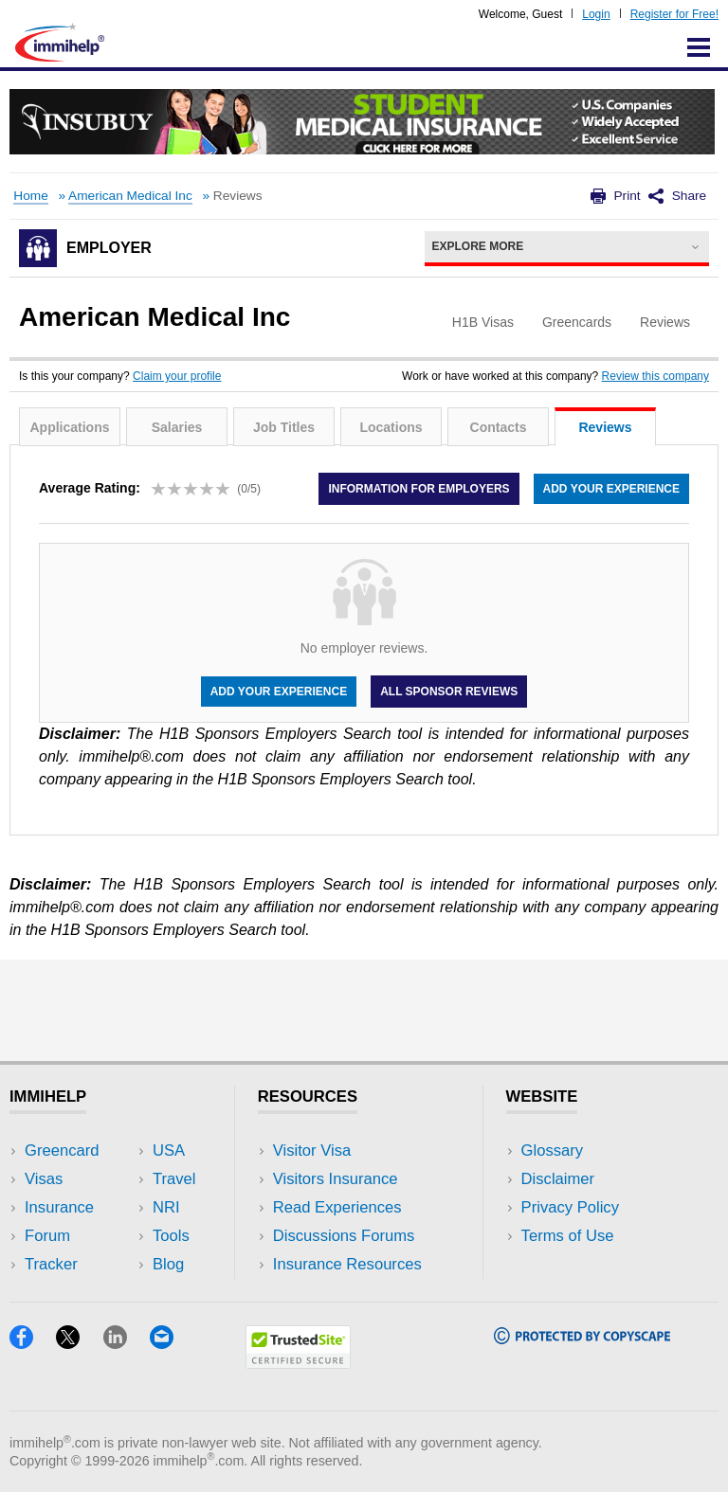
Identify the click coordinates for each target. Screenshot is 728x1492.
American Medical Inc (130, 196)
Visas (44, 1179)
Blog (168, 1264)
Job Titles (284, 427)
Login (596, 14)
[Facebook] (32, 1343)
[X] (79, 1343)
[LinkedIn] (126, 1343)
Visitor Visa (312, 1150)
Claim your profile (177, 376)
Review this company (655, 376)
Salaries (177, 427)
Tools (171, 1236)
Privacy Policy (570, 1207)
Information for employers (418, 488)
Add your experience (611, 488)
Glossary (552, 1150)
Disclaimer (558, 1179)
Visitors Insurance (335, 1179)
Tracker (51, 1264)
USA (169, 1150)
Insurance (59, 1207)
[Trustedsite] (298, 1363)
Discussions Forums (344, 1236)
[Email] (170, 1343)
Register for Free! (674, 14)
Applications (69, 427)
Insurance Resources (347, 1264)
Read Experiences (337, 1207)
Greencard (62, 1150)
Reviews (604, 427)
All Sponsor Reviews (449, 691)
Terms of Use (567, 1236)
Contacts (498, 427)
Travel (174, 1179)
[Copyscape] (582, 1338)
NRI (166, 1207)
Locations (390, 427)
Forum (47, 1236)
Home (30, 196)
